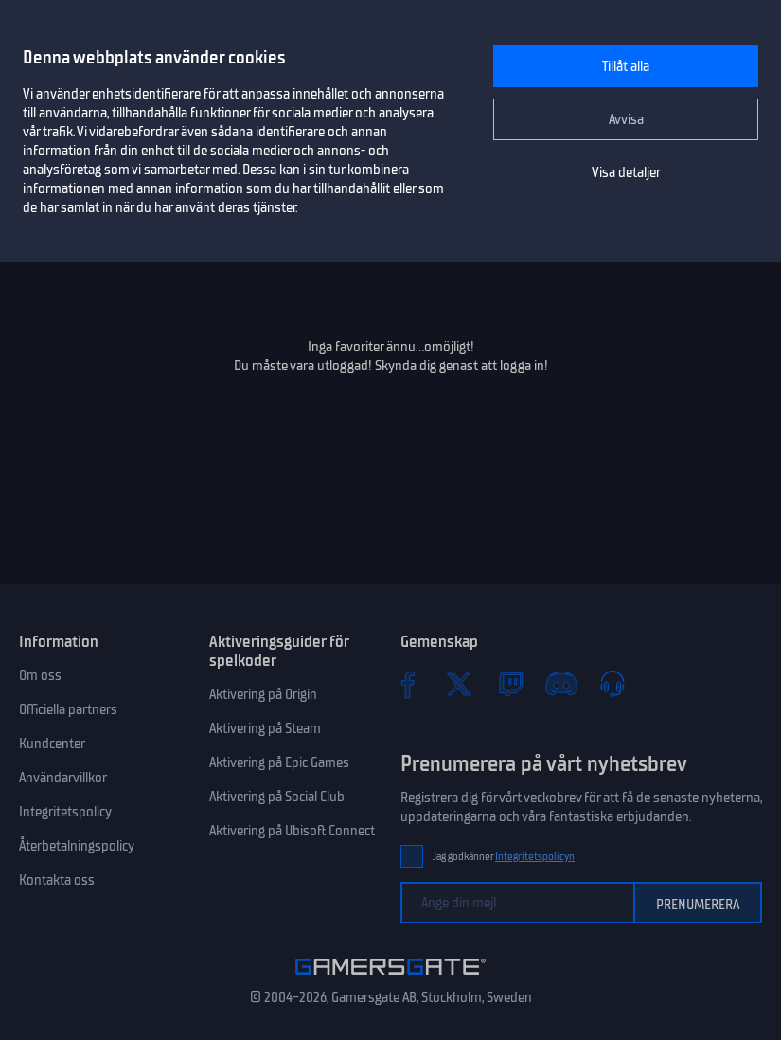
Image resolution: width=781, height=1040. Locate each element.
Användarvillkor (63, 777)
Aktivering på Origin (263, 694)
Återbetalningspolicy (76, 845)
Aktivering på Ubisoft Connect (292, 830)
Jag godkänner (504, 857)
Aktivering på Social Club (277, 796)
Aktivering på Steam (265, 728)
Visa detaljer (626, 172)
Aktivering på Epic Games (279, 762)
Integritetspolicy (65, 811)
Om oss (40, 675)
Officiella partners (68, 709)
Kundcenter (52, 743)
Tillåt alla (625, 66)
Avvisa (626, 119)
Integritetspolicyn (535, 857)
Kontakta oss (57, 879)
